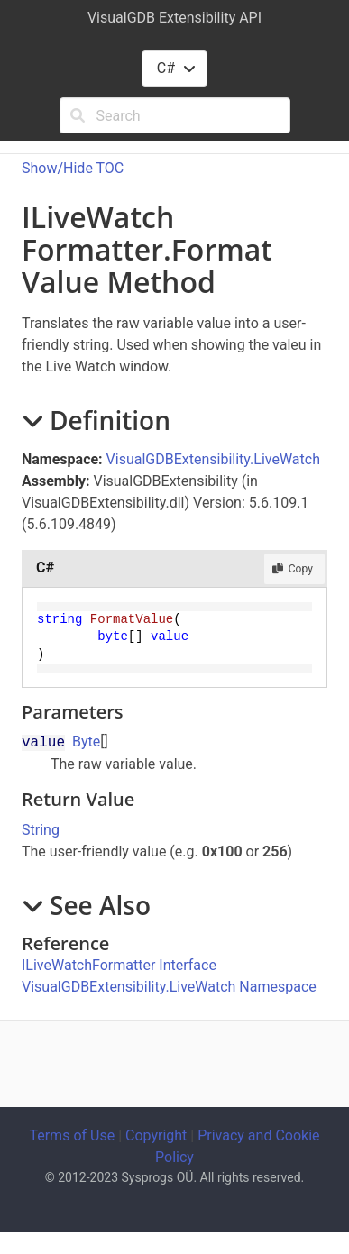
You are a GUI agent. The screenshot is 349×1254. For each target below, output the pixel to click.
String (41, 829)
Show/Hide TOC (73, 168)
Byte (86, 741)
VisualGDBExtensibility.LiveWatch (213, 459)
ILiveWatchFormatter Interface (119, 965)
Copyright (156, 1135)
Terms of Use (72, 1135)
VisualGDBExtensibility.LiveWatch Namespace (169, 986)
